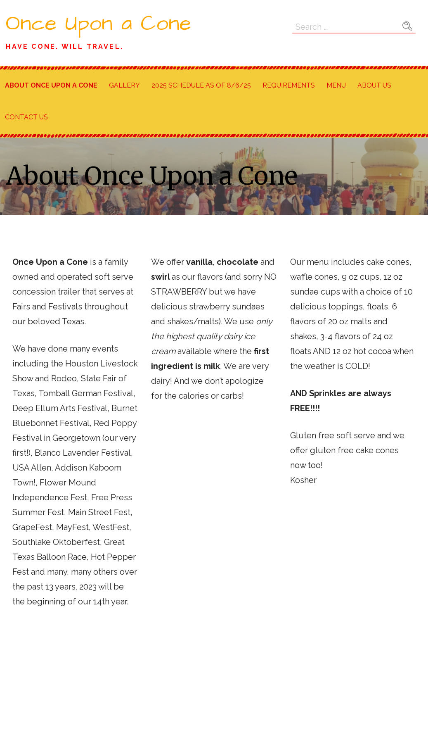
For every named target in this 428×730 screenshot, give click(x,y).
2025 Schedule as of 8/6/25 (201, 85)
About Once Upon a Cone (51, 85)
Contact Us (26, 117)
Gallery (124, 85)
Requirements (288, 85)
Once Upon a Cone (98, 23)
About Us (374, 85)
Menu (336, 85)
